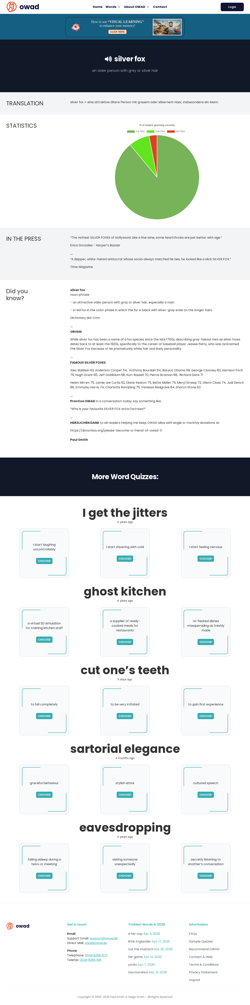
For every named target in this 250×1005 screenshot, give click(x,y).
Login (232, 7)
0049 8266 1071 (96, 955)
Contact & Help (201, 957)
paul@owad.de (96, 943)
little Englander (139, 941)
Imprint (194, 980)
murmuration (138, 972)
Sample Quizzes (201, 941)
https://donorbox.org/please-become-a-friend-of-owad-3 (116, 430)
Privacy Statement (203, 972)
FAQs (193, 934)
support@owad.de (104, 938)
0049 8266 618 (90, 960)
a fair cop (135, 934)
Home (97, 7)
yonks (132, 964)
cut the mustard (140, 949)
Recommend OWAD (204, 949)
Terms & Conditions (204, 964)
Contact (160, 7)
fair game (135, 957)
